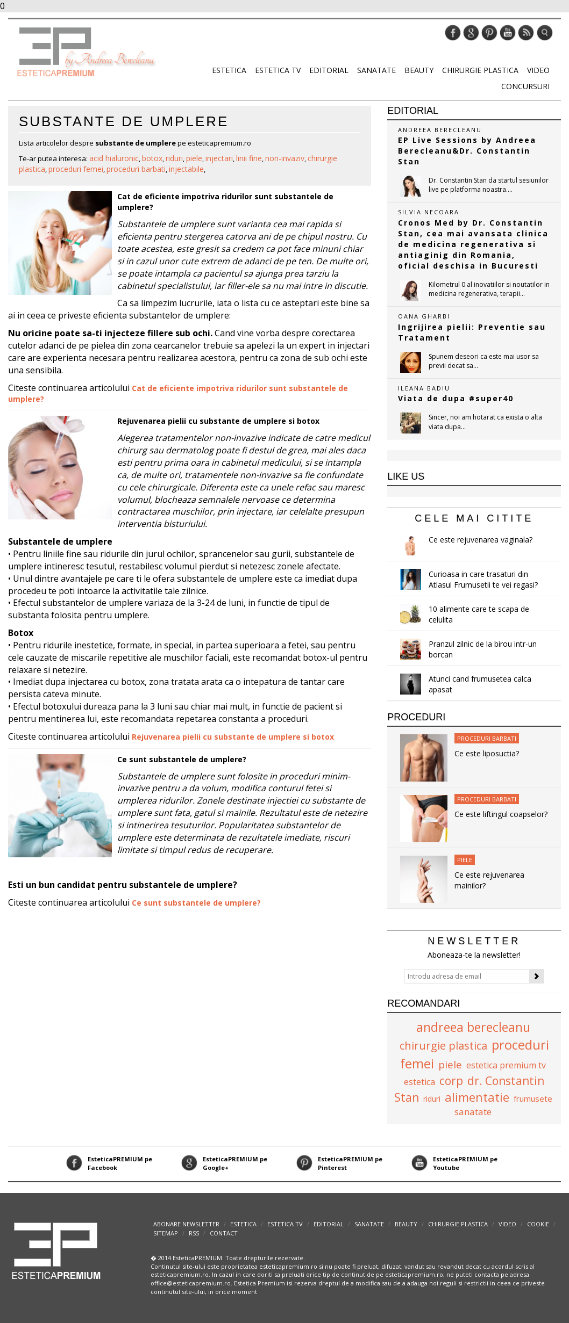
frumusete (533, 1098)
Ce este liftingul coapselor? (500, 814)
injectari (219, 158)
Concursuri (525, 86)
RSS (194, 1233)
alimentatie (477, 1097)
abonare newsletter (186, 1224)
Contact (224, 1233)
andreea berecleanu (473, 1027)
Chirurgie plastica (480, 70)
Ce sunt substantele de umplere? (181, 759)
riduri (174, 158)
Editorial (328, 70)
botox (152, 158)
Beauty (418, 70)
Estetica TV (278, 70)
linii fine (249, 158)
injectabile (186, 169)
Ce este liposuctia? (486, 753)
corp (451, 1080)
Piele (464, 860)
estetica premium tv (506, 1065)
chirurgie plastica (443, 1045)
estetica (419, 1082)
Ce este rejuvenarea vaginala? (480, 539)
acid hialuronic (114, 158)
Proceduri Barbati (486, 738)
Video (538, 70)
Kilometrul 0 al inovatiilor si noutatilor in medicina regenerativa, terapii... (489, 289)
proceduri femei (75, 169)
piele (194, 158)
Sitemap (165, 1233)
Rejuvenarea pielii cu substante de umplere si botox (218, 421)
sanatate (473, 1111)
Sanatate (376, 70)
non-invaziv (284, 158)
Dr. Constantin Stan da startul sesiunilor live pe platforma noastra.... (489, 185)
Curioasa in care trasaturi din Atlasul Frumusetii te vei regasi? (483, 579)
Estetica (229, 70)
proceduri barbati (136, 169)
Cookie (538, 1224)
